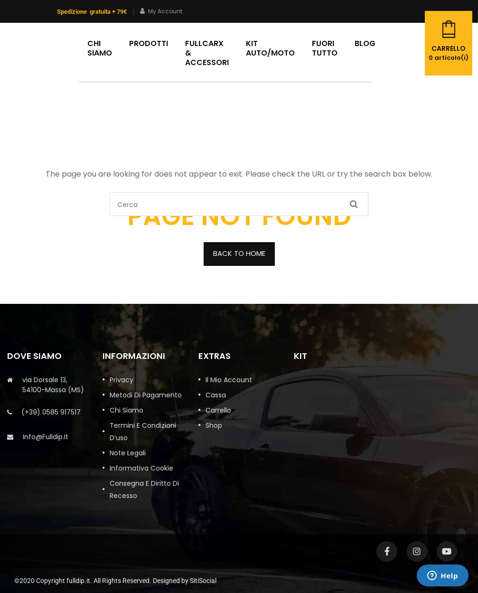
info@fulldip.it (45, 437)
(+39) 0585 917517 (51, 412)
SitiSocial (203, 580)
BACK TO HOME (239, 253)
